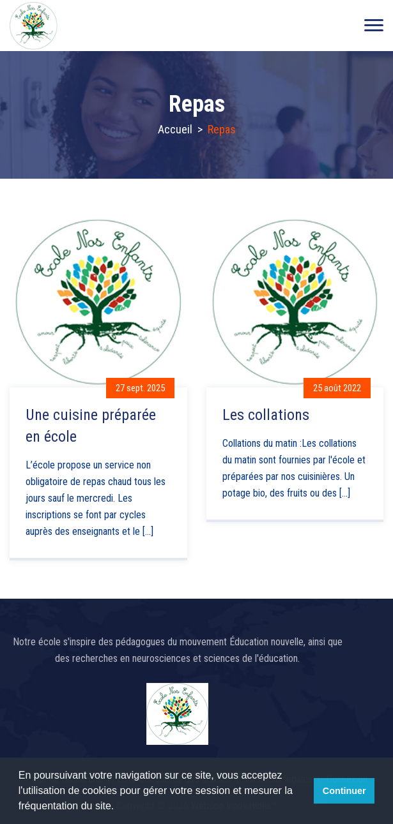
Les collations (265, 415)
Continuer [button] (344, 791)
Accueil (175, 129)
